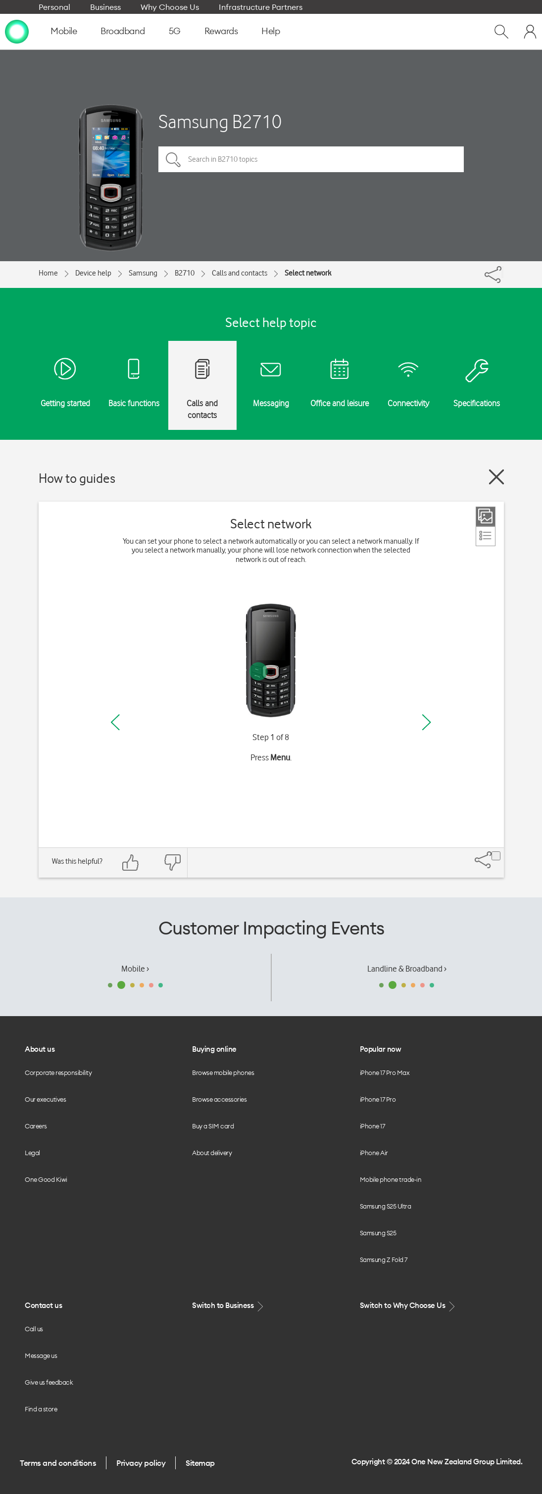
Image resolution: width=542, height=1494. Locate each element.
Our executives (45, 1099)
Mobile (63, 31)
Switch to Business (228, 1306)
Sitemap (200, 1463)
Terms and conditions (58, 1463)
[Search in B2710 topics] (311, 159)
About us (39, 1049)
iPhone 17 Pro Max (385, 1072)
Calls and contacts (239, 273)
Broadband (122, 31)
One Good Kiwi (46, 1179)
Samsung (143, 273)
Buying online (214, 1049)
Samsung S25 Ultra (385, 1206)
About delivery (212, 1153)
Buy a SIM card (213, 1126)
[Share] (502, 272)
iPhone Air (374, 1153)
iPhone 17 (372, 1126)
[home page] (17, 31)
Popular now (380, 1049)
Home (48, 273)
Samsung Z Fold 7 (383, 1259)
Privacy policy (140, 1463)
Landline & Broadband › (406, 969)
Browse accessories (219, 1099)
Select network (308, 273)
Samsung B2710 (220, 121)
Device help (93, 273)
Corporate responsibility (58, 1072)
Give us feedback (49, 1382)
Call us (34, 1329)
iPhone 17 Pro (378, 1099)
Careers (36, 1126)
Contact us (43, 1305)
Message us (41, 1355)
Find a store (41, 1409)
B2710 (185, 273)
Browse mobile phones (223, 1072)
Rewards (221, 31)
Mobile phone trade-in (391, 1179)
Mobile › (135, 969)
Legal (32, 1153)
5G (175, 31)
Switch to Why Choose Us (408, 1306)
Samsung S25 (378, 1233)
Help (270, 31)
